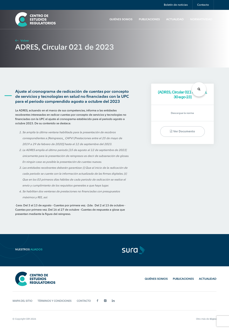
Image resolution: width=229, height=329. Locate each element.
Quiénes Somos (120, 19)
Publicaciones (149, 19)
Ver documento (182, 131)
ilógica (213, 319)
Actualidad (175, 19)
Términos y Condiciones (55, 301)
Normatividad (201, 19)
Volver (22, 40)
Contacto (203, 4)
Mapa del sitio (22, 301)
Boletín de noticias (176, 4)
